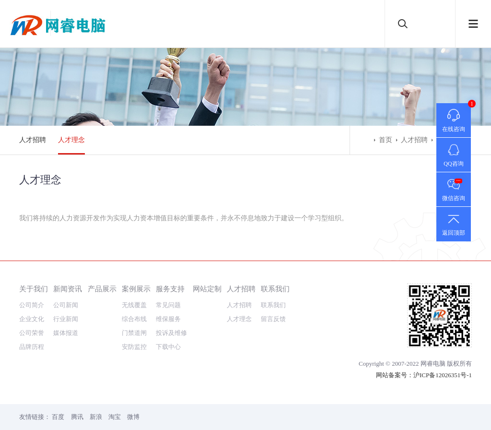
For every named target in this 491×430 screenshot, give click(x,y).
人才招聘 (32, 139)
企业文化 (31, 318)
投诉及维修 (171, 332)
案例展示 (136, 289)
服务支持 (170, 289)
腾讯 (77, 416)
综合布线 (134, 318)
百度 (58, 416)
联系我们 (275, 289)
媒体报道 (65, 332)
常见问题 (168, 305)
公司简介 (31, 305)
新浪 (96, 416)
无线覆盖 (134, 305)
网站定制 (207, 289)
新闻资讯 (67, 289)
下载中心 (168, 346)
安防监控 (134, 346)
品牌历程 (31, 346)
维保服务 (168, 318)
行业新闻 (65, 318)
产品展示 (102, 289)
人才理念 (71, 139)
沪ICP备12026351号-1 (442, 375)
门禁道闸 (134, 332)
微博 (133, 416)
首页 (385, 139)
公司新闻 (65, 305)
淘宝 (114, 416)
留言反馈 (273, 318)
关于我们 (33, 289)
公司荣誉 (31, 332)
